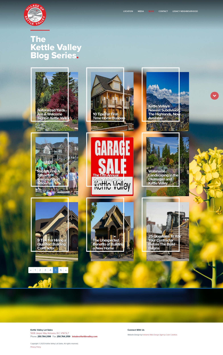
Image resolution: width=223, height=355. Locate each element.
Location (128, 11)
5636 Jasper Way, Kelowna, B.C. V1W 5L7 (49, 333)
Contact (163, 11)
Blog (151, 11)
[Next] (65, 270)
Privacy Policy (35, 347)
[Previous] (30, 270)
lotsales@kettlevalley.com (84, 336)
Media (141, 11)
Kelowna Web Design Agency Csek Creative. (160, 334)
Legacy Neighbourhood (185, 11)
